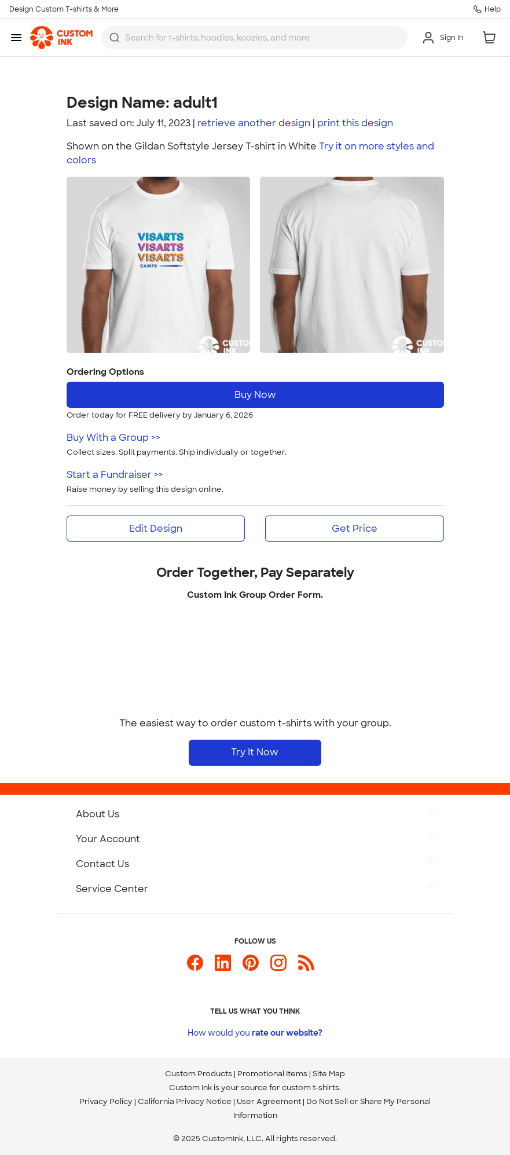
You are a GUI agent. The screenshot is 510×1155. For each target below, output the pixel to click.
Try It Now (254, 752)
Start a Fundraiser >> (115, 475)
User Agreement (269, 1101)
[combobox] (255, 37)
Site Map (329, 1074)
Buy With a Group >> (113, 438)
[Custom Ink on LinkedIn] (223, 968)
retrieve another (253, 123)
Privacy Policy (106, 1101)
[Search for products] (263, 37)
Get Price (354, 528)
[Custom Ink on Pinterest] (251, 968)
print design (355, 123)
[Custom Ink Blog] (306, 968)
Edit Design (155, 528)
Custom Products (198, 1074)
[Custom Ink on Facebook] (195, 968)
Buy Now (255, 395)
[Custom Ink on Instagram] (278, 968)
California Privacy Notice (185, 1101)
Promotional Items (272, 1074)
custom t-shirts (310, 1087)
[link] (61, 37)
